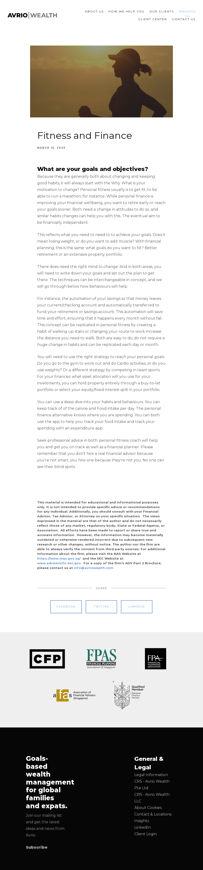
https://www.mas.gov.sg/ (59, 558)
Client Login (145, 834)
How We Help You (126, 11)
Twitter (101, 606)
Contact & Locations (152, 814)
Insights (187, 11)
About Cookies (148, 807)
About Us (94, 11)
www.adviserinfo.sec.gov (59, 563)
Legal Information (151, 775)
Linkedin (136, 606)
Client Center (152, 19)
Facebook (66, 606)
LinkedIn (142, 827)
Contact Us (183, 19)
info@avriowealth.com (93, 568)
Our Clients (161, 11)
